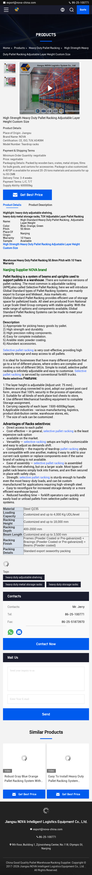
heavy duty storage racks (63, 584)
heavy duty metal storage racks (24, 584)
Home (6, 47)
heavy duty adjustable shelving (24, 577)
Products (19, 47)
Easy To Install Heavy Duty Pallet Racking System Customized (66, 779)
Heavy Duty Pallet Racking (44, 47)
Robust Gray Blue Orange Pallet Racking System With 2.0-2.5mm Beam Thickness (23, 779)
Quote (83, 9)
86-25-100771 (78, 2)
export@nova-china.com (19, 2)
